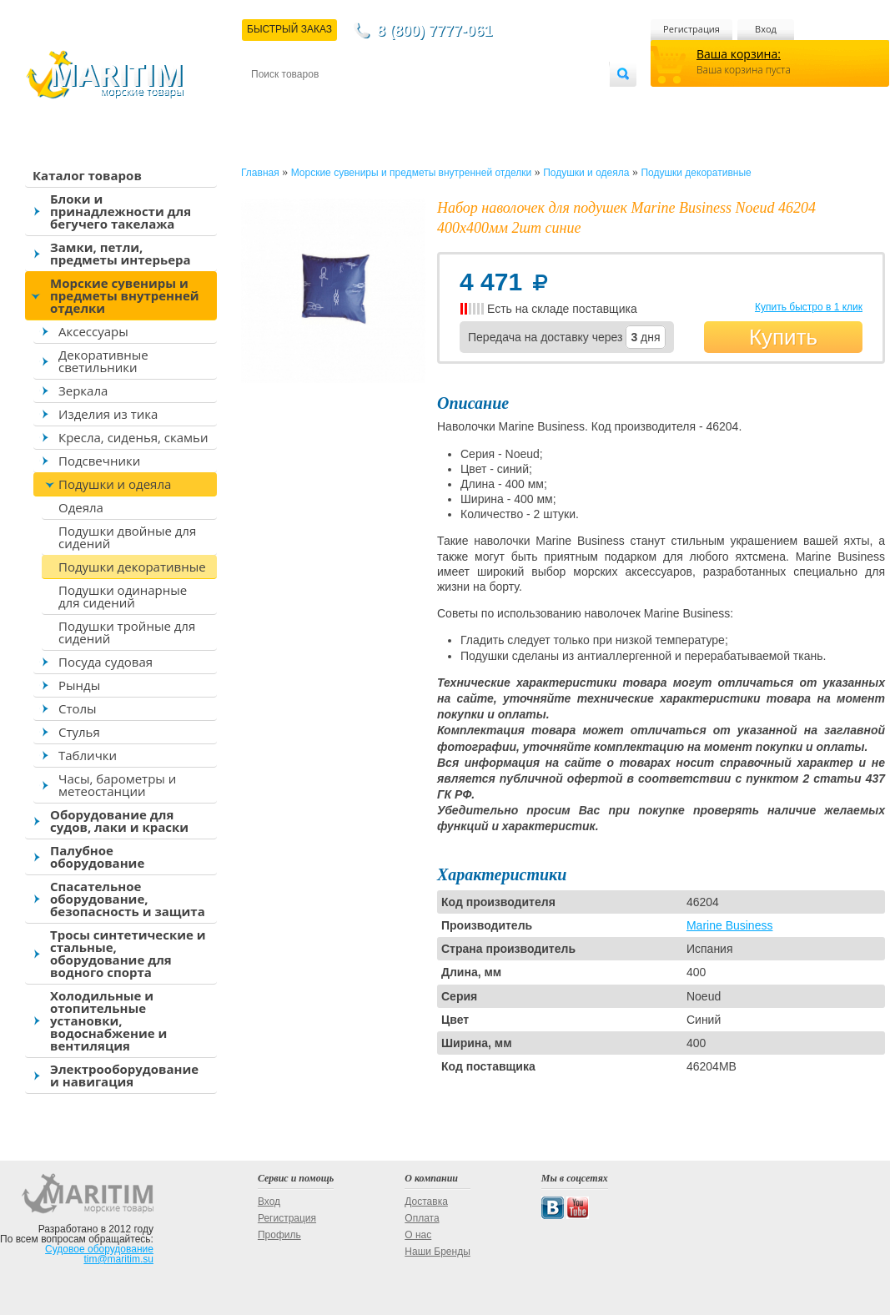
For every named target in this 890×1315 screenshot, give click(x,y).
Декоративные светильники (103, 360)
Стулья (79, 731)
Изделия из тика (108, 414)
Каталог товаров (87, 175)
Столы (77, 708)
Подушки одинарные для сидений (122, 596)
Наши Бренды (437, 1251)
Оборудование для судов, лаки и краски (119, 820)
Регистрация (691, 29)
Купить (783, 337)
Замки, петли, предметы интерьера (120, 253)
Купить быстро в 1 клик (808, 307)
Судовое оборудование (99, 1249)
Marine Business (729, 925)
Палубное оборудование (97, 856)
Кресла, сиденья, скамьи (133, 437)
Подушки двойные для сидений (127, 537)
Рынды (79, 685)
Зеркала (83, 390)
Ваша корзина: (738, 54)
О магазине (450, 101)
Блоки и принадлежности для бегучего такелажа (120, 211)
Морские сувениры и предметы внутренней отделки (124, 295)
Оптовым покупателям (556, 101)
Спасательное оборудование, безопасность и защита (127, 898)
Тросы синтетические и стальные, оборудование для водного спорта (128, 953)
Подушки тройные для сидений (126, 632)
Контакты (270, 101)
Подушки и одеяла (114, 484)
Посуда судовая (105, 661)
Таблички (87, 755)
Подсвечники (99, 460)
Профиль (279, 1235)
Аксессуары (93, 331)
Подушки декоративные (132, 566)
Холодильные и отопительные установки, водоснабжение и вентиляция (108, 1020)
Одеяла (80, 507)
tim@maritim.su (118, 1259)
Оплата (389, 101)
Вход (766, 29)
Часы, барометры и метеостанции (117, 784)
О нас (418, 1235)
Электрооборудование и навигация (124, 1075)
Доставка (333, 101)
